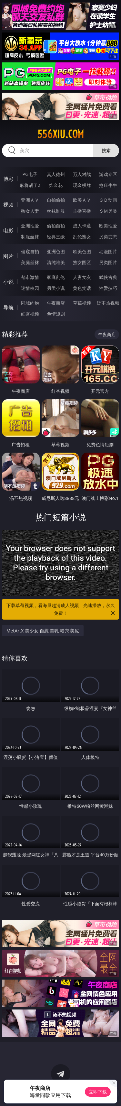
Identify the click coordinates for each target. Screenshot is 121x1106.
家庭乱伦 (56, 277)
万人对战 (82, 174)
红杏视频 (30, 314)
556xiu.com (60, 134)
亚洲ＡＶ (30, 200)
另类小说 (56, 288)
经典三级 (56, 237)
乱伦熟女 (82, 237)
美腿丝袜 (30, 262)
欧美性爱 (108, 226)
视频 (8, 204)
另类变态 (108, 237)
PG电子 (29, 174)
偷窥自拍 (30, 251)
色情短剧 (56, 314)
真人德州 (56, 174)
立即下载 (98, 1092)
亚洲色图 (56, 251)
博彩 (8, 178)
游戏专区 (108, 174)
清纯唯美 (56, 262)
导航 (8, 307)
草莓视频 (82, 303)
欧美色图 (82, 251)
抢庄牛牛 (108, 185)
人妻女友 (82, 277)
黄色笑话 (82, 288)
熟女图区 (82, 262)
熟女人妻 (30, 211)
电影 (8, 230)
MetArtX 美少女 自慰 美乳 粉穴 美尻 (42, 631)
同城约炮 (30, 303)
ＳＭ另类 (108, 211)
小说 (8, 281)
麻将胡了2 (30, 185)
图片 (8, 256)
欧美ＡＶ (82, 200)
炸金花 (56, 185)
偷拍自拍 (56, 226)
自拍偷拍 (56, 200)
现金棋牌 (82, 185)
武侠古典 (108, 277)
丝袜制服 (56, 211)
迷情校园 (30, 288)
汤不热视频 (108, 303)
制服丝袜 (30, 237)
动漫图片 (108, 251)
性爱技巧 (108, 288)
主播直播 (82, 211)
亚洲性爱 (30, 226)
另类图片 (108, 262)
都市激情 (30, 277)
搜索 (106, 150)
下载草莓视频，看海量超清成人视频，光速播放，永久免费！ (61, 609)
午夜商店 (56, 303)
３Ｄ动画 (108, 200)
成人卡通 (82, 226)
